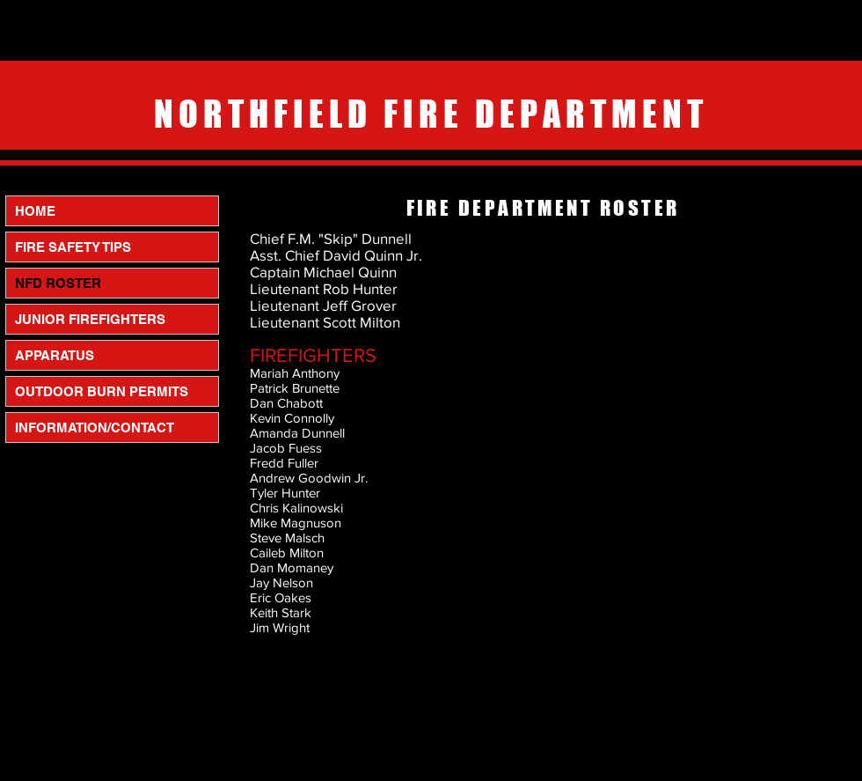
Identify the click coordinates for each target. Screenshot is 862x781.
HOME (35, 210)
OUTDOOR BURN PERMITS (101, 391)
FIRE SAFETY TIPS (73, 246)
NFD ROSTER (58, 283)
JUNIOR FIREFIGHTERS (90, 319)
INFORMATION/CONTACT (94, 427)
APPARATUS (54, 355)
